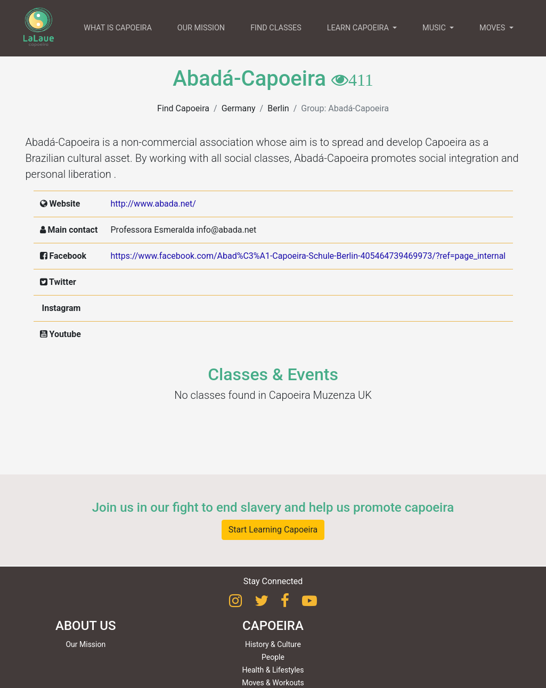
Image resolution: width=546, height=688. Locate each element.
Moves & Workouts (273, 682)
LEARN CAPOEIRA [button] (359, 27)
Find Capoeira (183, 108)
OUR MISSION (201, 27)
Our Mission (85, 644)
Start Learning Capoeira (273, 530)
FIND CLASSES (275, 27)
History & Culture (273, 644)
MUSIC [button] (434, 27)
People (273, 657)
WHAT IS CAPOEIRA (118, 27)
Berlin (278, 108)
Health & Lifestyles (273, 670)
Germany (239, 108)
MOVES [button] (493, 27)
